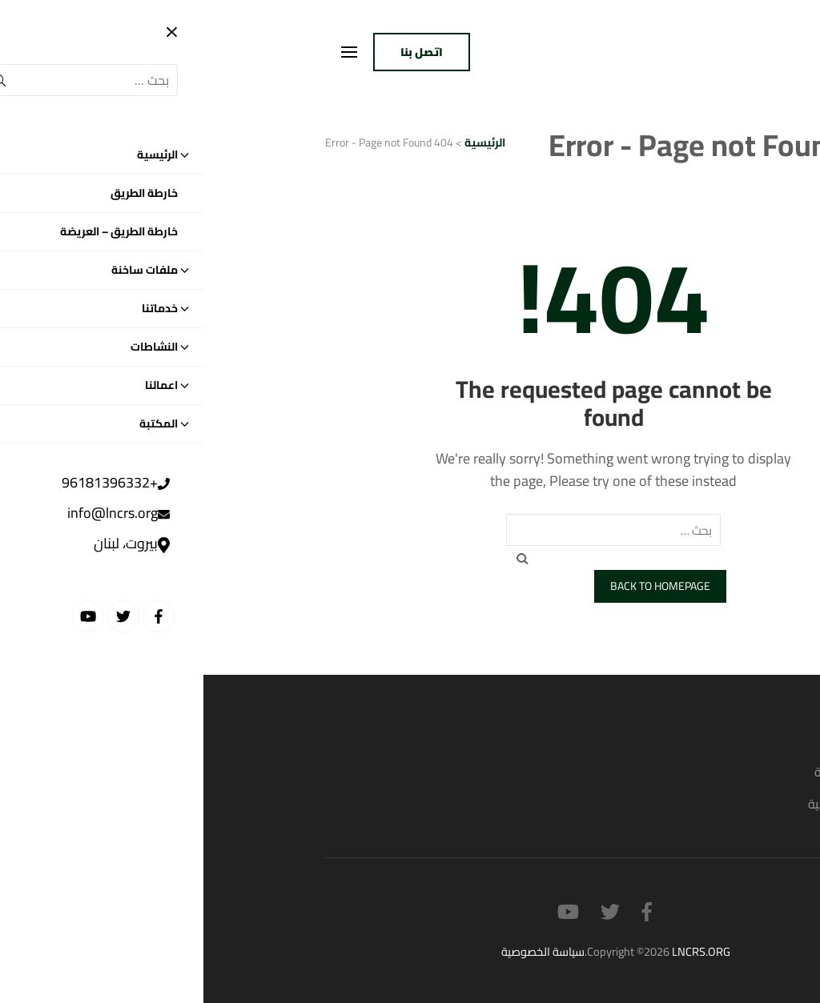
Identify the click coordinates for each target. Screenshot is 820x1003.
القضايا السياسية (654, 772)
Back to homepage (457, 586)
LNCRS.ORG (497, 951)
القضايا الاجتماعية (651, 804)
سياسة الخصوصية (339, 951)
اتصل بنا (218, 52)
